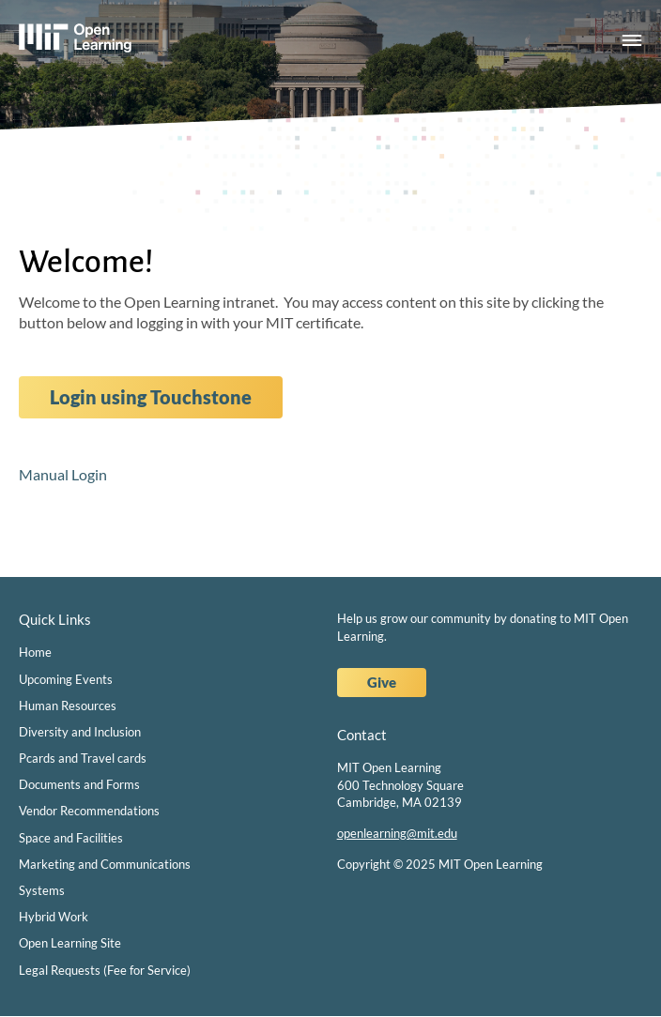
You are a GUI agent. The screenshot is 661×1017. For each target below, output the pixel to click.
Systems (42, 890)
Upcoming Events (66, 679)
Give (381, 682)
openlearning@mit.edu (397, 833)
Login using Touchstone (151, 397)
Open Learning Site (70, 942)
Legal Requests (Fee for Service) (105, 970)
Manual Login (63, 474)
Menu (632, 41)
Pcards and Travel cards (82, 758)
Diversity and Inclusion (80, 731)
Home (35, 652)
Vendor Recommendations (89, 810)
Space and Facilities (71, 837)
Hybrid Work (53, 916)
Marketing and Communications (105, 864)
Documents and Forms (79, 784)
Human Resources (67, 705)
